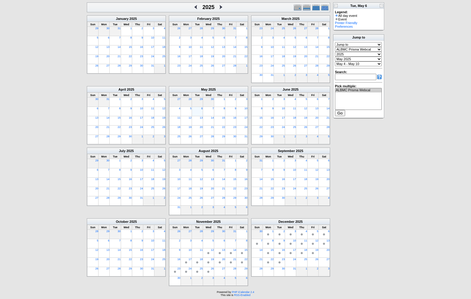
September (286, 151)
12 (96, 46)
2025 (133, 18)
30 (107, 28)
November (204, 221)
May (204, 89)
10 (152, 37)
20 (107, 56)
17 (152, 46)
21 (119, 56)
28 (119, 65)
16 (141, 46)
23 (141, 56)
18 (163, 46)
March (286, 18)
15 (130, 46)
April (122, 89)
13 (107, 46)
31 (119, 28)
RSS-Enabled (242, 295)
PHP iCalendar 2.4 (243, 292)
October (122, 221)
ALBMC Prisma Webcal (358, 90)
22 (130, 56)
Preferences (344, 26)
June (286, 89)
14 (119, 46)
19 (96, 56)
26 (96, 65)
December (286, 221)
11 (163, 37)
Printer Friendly (346, 23)
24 (152, 56)
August (204, 151)
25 (163, 56)
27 (107, 65)
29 (96, 28)
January (122, 18)
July (122, 151)
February (204, 18)
